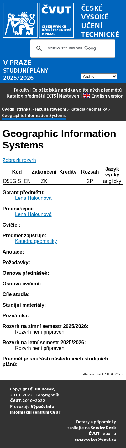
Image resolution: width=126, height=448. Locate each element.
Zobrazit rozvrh (19, 160)
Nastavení (70, 95)
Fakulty (21, 90)
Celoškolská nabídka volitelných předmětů (77, 90)
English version (103, 95)
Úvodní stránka (16, 109)
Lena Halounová (33, 198)
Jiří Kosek (44, 388)
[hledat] (72, 48)
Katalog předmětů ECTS (31, 95)
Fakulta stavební (50, 109)
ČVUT (15, 400)
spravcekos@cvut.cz (95, 439)
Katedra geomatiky (89, 109)
